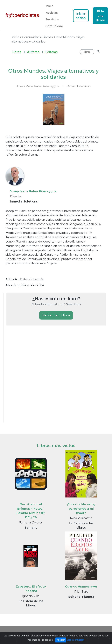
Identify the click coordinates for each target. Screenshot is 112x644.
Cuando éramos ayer (81, 586)
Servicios (52, 19)
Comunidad (54, 26)
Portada (18, 633)
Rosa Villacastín (81, 518)
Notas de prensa (68, 633)
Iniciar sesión (81, 16)
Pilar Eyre (81, 591)
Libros (18, 51)
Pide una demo (100, 16)
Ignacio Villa (30, 596)
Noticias (51, 12)
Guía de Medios (48, 633)
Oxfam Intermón (79, 86)
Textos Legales (89, 633)
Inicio (49, 6)
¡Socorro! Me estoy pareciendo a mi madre (81, 509)
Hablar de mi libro (56, 315)
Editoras (51, 52)
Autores (35, 51)
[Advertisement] (28, 378)
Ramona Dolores (31, 522)
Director (16, 196)
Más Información (75, 642)
